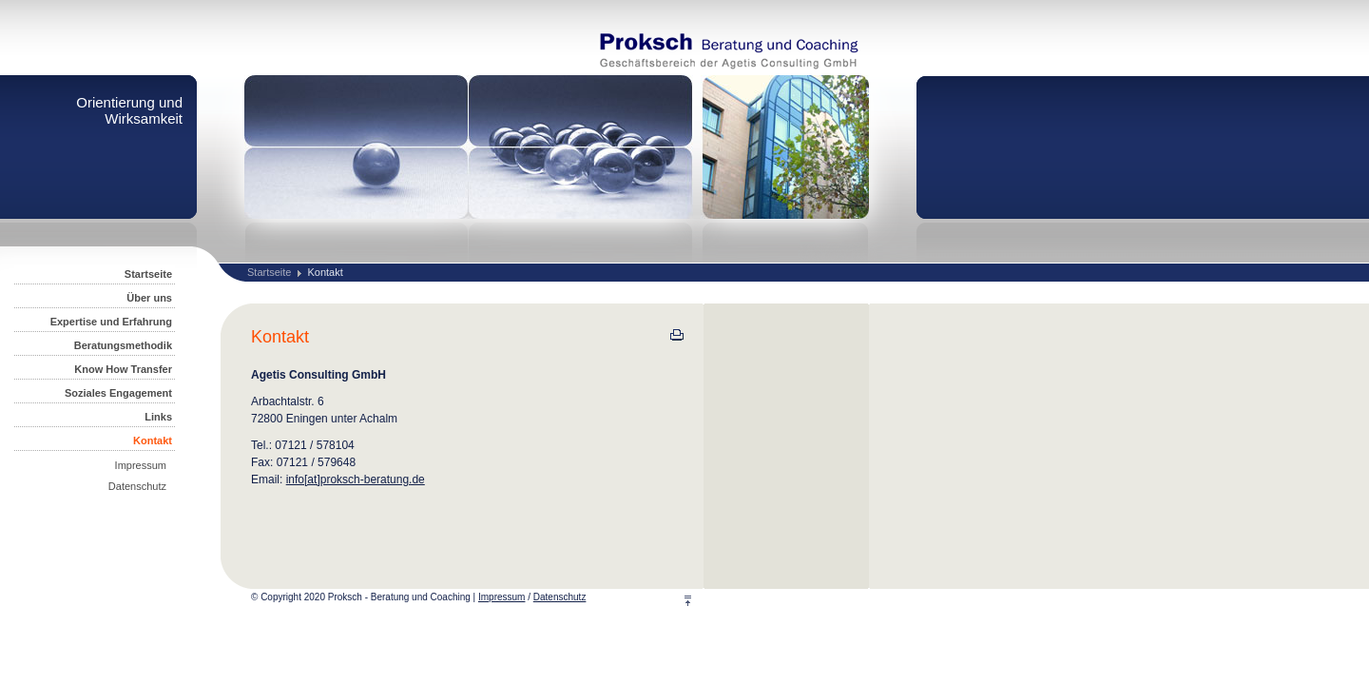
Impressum (140, 465)
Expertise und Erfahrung (111, 321)
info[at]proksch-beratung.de (355, 479)
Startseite (269, 272)
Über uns (149, 297)
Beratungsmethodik (123, 345)
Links (158, 416)
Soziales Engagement (118, 393)
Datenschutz (137, 486)
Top (699, 601)
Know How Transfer (123, 369)
